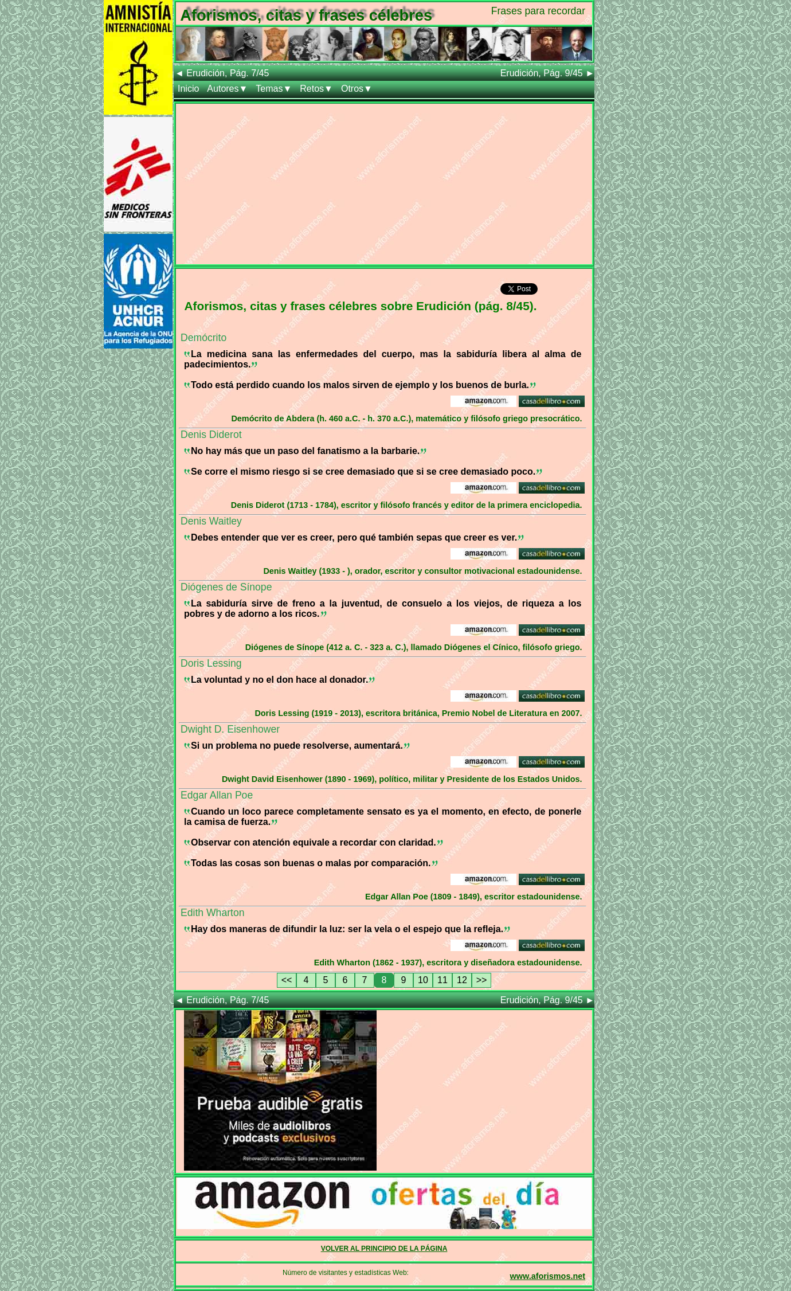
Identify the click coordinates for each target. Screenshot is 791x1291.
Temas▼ (274, 88)
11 (442, 980)
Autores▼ (227, 88)
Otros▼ (357, 88)
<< (286, 980)
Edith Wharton (212, 912)
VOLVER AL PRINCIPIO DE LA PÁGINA (384, 1249)
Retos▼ (316, 88)
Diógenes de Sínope (226, 587)
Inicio (188, 88)
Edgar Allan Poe (217, 795)
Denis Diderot (211, 434)
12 (462, 980)
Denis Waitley (211, 521)
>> (481, 980)
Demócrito (203, 337)
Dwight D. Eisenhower (230, 729)
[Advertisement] (384, 184)
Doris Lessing (211, 663)
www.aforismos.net (547, 1276)
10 (423, 980)
